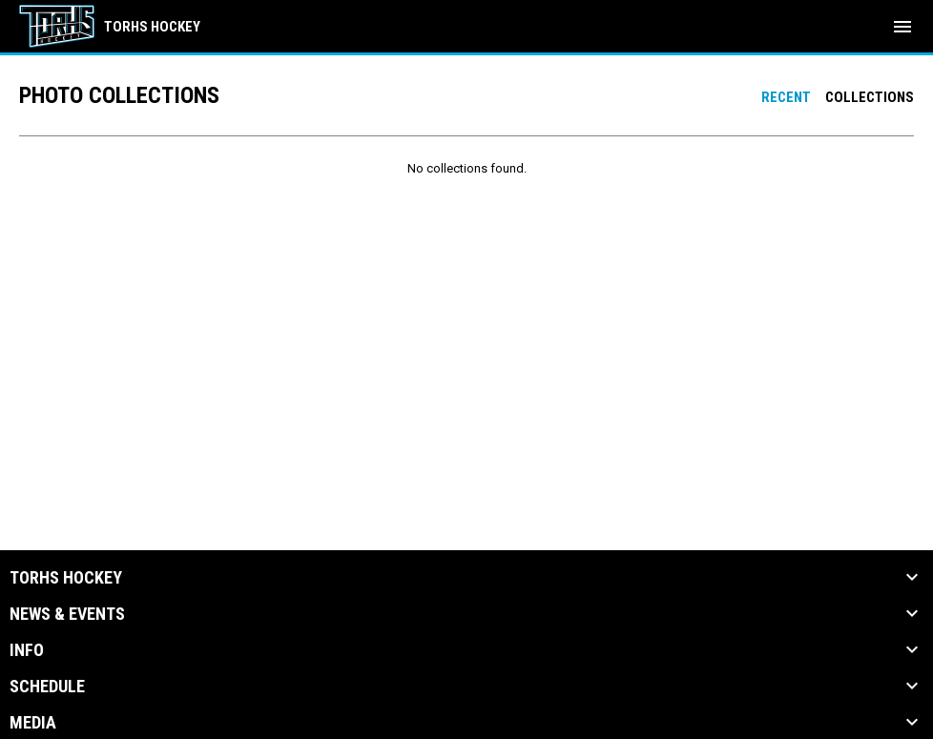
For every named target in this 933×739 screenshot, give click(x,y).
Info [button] (27, 650)
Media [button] (33, 722)
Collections (869, 97)
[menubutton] (902, 26)
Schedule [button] (47, 686)
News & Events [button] (67, 614)
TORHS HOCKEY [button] (66, 577)
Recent (786, 97)
